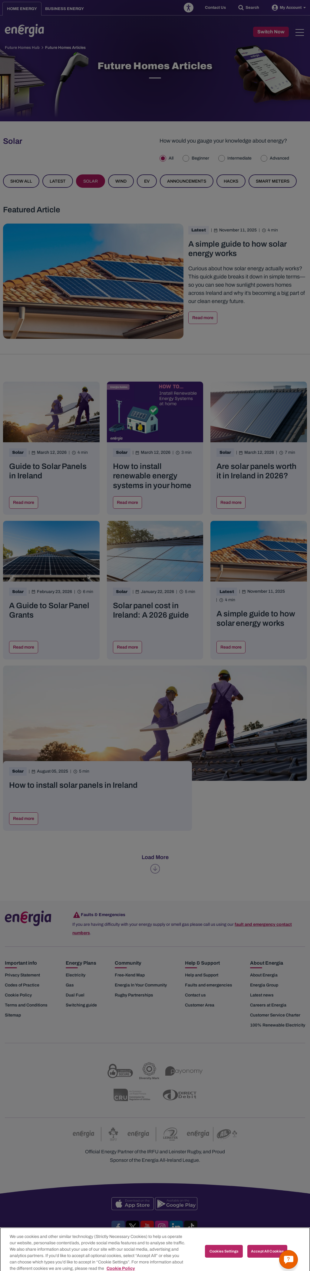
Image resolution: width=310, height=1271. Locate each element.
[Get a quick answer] (288, 1259)
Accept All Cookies (267, 1259)
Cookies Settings (224, 1259)
